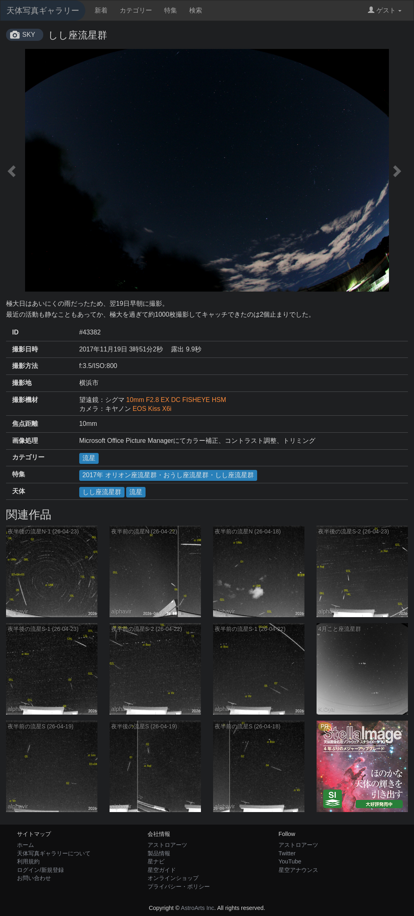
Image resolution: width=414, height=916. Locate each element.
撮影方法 (25, 365)
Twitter (287, 853)
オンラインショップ (173, 878)
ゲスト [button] (384, 10)
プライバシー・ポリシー (179, 886)
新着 (101, 10)
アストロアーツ (167, 845)
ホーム (25, 845)
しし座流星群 (101, 492)
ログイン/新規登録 (40, 870)
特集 (170, 10)
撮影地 (22, 382)
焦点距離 (25, 423)
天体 (18, 491)
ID (15, 332)
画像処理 (25, 440)
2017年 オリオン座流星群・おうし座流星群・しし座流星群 (168, 475)
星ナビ (156, 861)
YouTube (290, 861)
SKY (28, 34)
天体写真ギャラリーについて (54, 853)
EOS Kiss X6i (152, 408)
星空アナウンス (298, 870)
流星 (88, 458)
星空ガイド (162, 870)
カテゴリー (136, 10)
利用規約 (28, 861)
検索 (195, 10)
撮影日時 (25, 349)
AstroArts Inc (197, 908)
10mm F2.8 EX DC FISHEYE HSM (176, 399)
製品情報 (159, 853)
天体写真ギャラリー (42, 10)
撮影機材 (25, 399)
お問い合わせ (34, 878)
